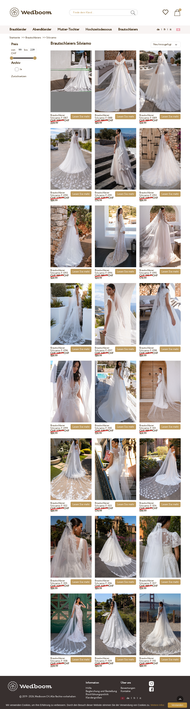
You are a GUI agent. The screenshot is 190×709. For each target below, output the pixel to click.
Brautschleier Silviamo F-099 (59, 427)
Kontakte (126, 691)
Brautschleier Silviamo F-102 (58, 504)
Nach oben (180, 699)
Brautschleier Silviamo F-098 (148, 349)
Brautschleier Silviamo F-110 (147, 659)
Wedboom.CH (42, 696)
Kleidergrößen (94, 698)
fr (164, 29)
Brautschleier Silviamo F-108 (58, 659)
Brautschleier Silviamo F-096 (59, 349)
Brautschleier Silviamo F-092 (148, 194)
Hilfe (89, 688)
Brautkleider (17, 29)
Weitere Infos (157, 705)
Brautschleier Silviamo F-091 (103, 194)
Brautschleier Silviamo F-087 (59, 116)
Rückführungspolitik (97, 694)
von (17, 50)
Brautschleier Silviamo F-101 (147, 427)
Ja (18, 69)
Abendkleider (41, 29)
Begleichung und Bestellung (101, 691)
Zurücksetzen (18, 76)
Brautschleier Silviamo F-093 (59, 271)
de (158, 29)
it (170, 29)
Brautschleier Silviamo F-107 (147, 582)
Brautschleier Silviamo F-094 (103, 271)
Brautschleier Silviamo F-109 (103, 659)
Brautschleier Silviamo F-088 (103, 116)
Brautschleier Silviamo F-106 (103, 582)
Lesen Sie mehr (81, 116)
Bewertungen (128, 688)
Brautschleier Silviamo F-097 (103, 349)
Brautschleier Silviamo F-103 (103, 504)
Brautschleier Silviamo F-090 (59, 194)
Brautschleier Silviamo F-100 (103, 427)
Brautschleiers (128, 29)
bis (30, 50)
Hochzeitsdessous (98, 29)
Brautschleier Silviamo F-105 (58, 582)
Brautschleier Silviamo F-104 (148, 504)
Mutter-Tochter (68, 29)
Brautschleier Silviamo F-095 (148, 271)
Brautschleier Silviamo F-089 (148, 116)
